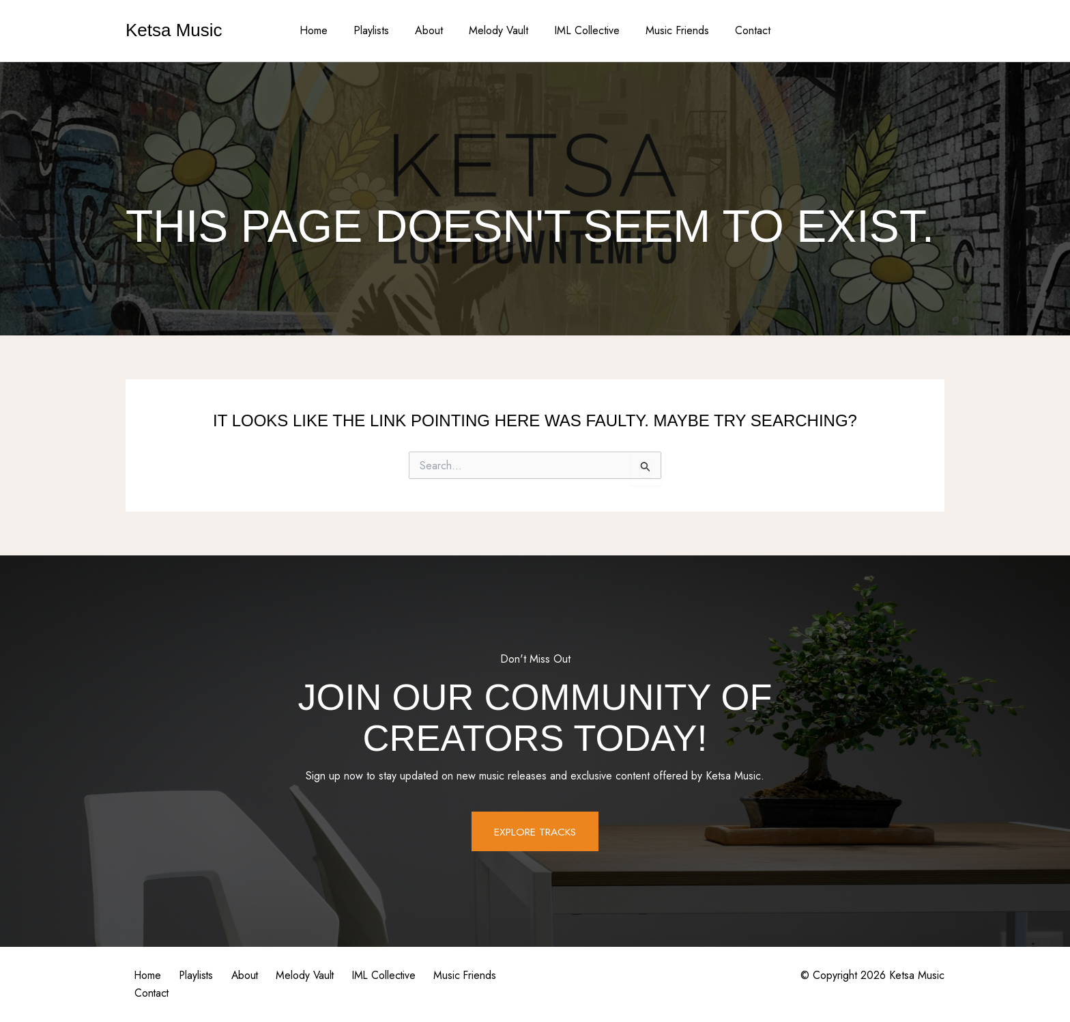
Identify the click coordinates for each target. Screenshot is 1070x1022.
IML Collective (583, 30)
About (433, 30)
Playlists (379, 30)
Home (326, 30)
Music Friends (669, 30)
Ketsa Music (174, 30)
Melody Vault (498, 30)
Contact (740, 30)
